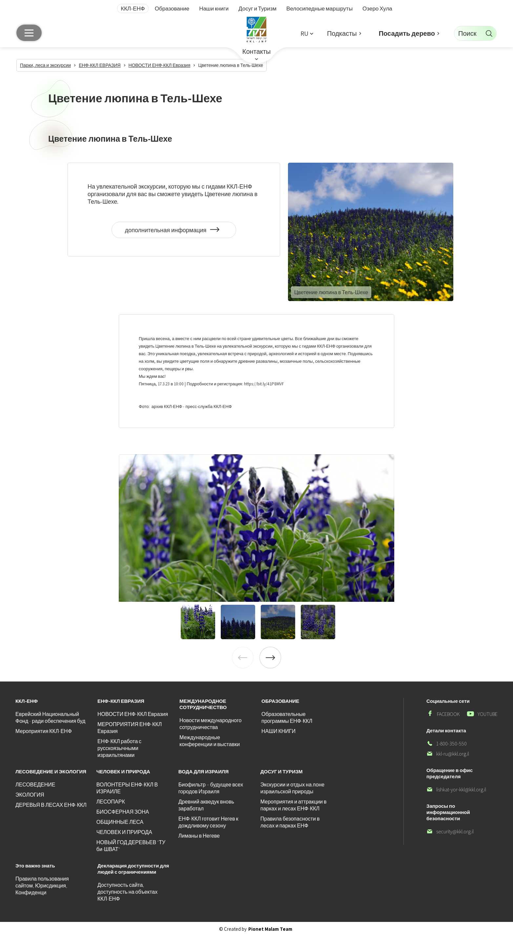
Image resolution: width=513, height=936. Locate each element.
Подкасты (342, 33)
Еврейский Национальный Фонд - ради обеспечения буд (50, 717)
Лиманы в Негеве (199, 835)
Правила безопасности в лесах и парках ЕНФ (290, 822)
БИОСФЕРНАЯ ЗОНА (122, 811)
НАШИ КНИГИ (278, 731)
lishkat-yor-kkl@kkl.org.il (456, 789)
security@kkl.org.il (450, 831)
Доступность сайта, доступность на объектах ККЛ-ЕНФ (127, 892)
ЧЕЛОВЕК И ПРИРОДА (124, 832)
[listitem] (256, 528)
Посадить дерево (407, 33)
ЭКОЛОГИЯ (29, 794)
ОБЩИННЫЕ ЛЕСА (119, 822)
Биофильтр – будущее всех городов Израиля (210, 788)
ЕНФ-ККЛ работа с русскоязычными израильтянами (119, 748)
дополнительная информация (174, 232)
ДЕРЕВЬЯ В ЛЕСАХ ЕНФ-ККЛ (51, 805)
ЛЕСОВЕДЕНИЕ (35, 784)
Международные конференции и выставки (209, 741)
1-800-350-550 (446, 743)
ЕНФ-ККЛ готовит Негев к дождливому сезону (208, 822)
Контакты (256, 51)
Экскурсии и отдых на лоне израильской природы (292, 788)
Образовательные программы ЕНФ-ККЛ (286, 717)
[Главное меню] (29, 33)
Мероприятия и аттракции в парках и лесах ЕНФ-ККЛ (293, 805)
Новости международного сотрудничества (210, 724)
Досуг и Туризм (257, 8)
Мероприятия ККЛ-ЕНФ (43, 731)
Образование (172, 8)
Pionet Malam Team (270, 929)
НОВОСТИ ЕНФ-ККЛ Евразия (132, 714)
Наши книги (214, 8)
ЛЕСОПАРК (110, 801)
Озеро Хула (377, 8)
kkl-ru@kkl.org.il (447, 753)
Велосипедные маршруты (319, 8)
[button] (306, 33)
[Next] (270, 657)
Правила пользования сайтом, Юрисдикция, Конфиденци (42, 885)
